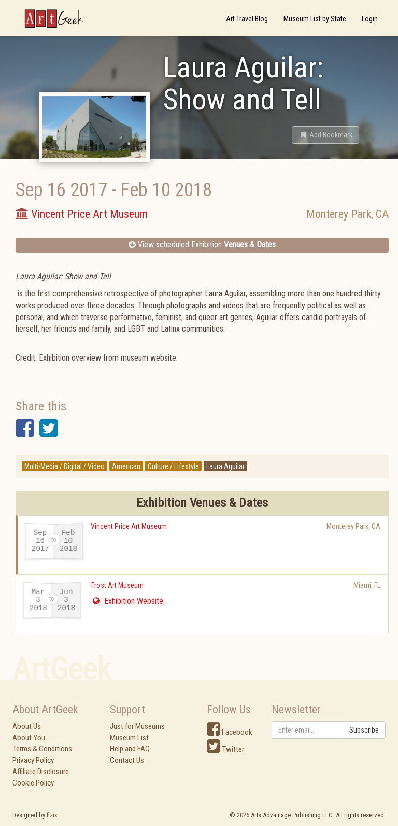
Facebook (229, 732)
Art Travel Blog (247, 19)
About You (28, 737)
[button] (325, 135)
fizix (52, 815)
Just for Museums (137, 726)
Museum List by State (314, 19)
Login (370, 19)
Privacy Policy (33, 760)
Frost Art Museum (117, 585)
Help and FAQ (130, 748)
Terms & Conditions (42, 748)
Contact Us (127, 760)
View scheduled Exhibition (202, 245)
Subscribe (364, 730)
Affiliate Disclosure (40, 771)
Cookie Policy (33, 783)
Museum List (129, 737)
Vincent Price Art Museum (129, 526)
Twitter (225, 749)
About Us (26, 726)
